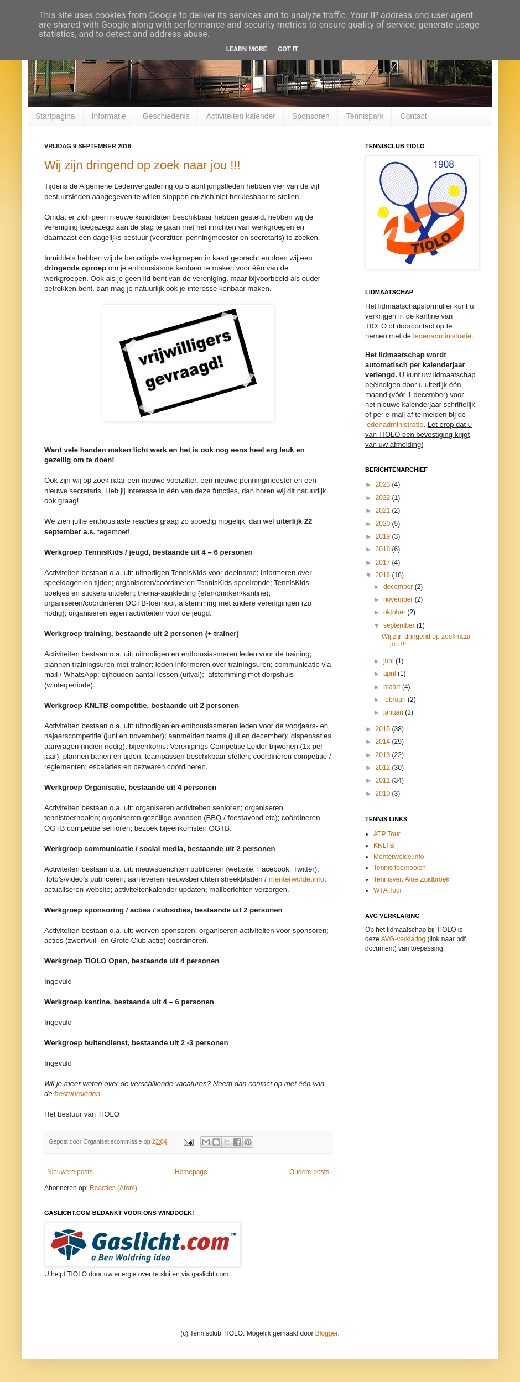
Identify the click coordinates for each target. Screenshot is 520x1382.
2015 (384, 729)
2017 (384, 562)
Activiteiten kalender (240, 116)
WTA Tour (387, 890)
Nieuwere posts (70, 1172)
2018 (384, 549)
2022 (384, 498)
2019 (384, 536)
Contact (413, 116)
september (400, 625)
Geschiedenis (166, 116)
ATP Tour (387, 834)
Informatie (109, 116)
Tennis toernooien (399, 868)
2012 (384, 767)
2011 (384, 780)
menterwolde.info (296, 879)
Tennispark (365, 116)
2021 (384, 510)
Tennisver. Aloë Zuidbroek (411, 879)
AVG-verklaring (403, 939)
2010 (384, 793)
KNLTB (383, 845)
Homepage (191, 1172)
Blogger (326, 1333)
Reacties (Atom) (113, 1188)
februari (395, 699)
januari (394, 712)
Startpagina (55, 116)
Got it (288, 49)
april (390, 673)
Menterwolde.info (398, 857)
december (399, 587)
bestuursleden (77, 1093)
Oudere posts (309, 1172)
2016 (384, 575)
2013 (384, 755)
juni (389, 661)
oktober (395, 612)
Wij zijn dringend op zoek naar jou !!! (142, 165)
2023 (384, 484)
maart (392, 687)
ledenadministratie (442, 336)
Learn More (246, 49)
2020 (384, 524)
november (399, 599)
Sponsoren (311, 116)
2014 (384, 741)
